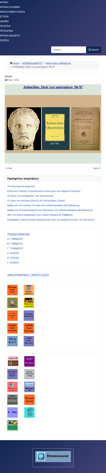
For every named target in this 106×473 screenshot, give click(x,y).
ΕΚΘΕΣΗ (4, 40)
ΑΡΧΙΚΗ (4, 2)
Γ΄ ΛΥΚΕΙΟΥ (13, 262)
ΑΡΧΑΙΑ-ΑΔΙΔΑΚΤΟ (10, 35)
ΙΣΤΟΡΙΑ (4, 16)
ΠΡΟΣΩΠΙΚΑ (6, 30)
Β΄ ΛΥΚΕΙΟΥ (13, 258)
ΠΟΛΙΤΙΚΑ (5, 26)
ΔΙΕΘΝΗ (4, 21)
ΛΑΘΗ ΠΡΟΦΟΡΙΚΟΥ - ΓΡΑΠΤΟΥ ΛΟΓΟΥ (28, 275)
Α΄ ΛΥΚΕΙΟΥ (13, 253)
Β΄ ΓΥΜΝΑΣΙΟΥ (15, 243)
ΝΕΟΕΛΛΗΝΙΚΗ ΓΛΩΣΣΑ (12, 11)
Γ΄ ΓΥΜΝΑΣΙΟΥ (15, 248)
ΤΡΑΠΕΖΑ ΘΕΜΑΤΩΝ (18, 234)
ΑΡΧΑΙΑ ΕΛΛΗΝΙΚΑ (10, 7)
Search (94, 49)
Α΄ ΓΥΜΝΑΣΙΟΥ (15, 239)
